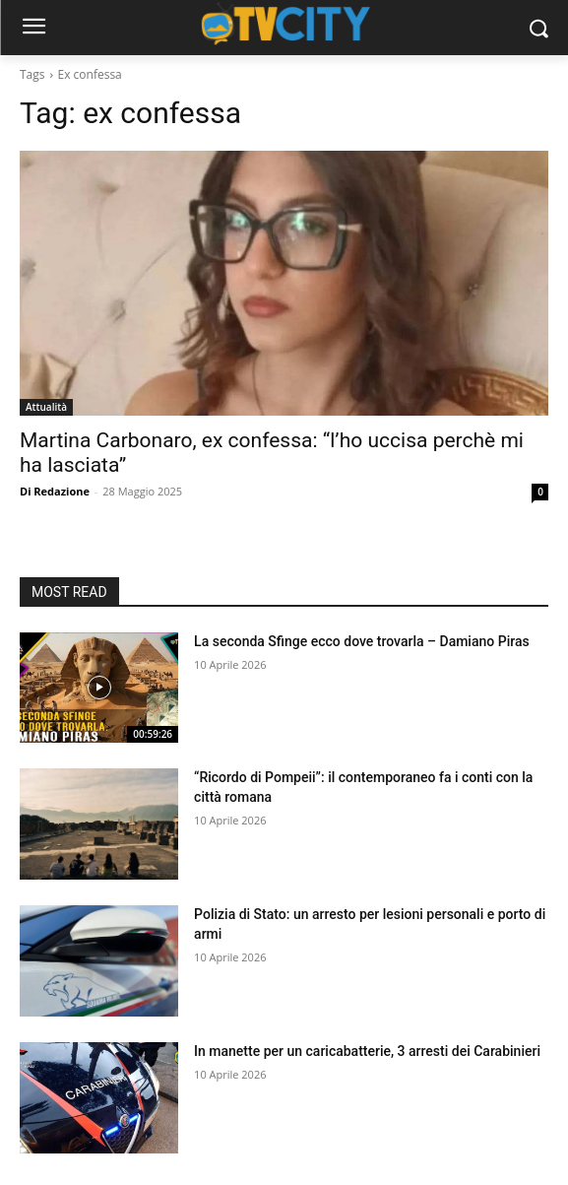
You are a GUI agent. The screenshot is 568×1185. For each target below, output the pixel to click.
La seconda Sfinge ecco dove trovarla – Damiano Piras (362, 641)
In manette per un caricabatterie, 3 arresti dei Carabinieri (367, 1051)
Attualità (46, 407)
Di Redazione (55, 491)
